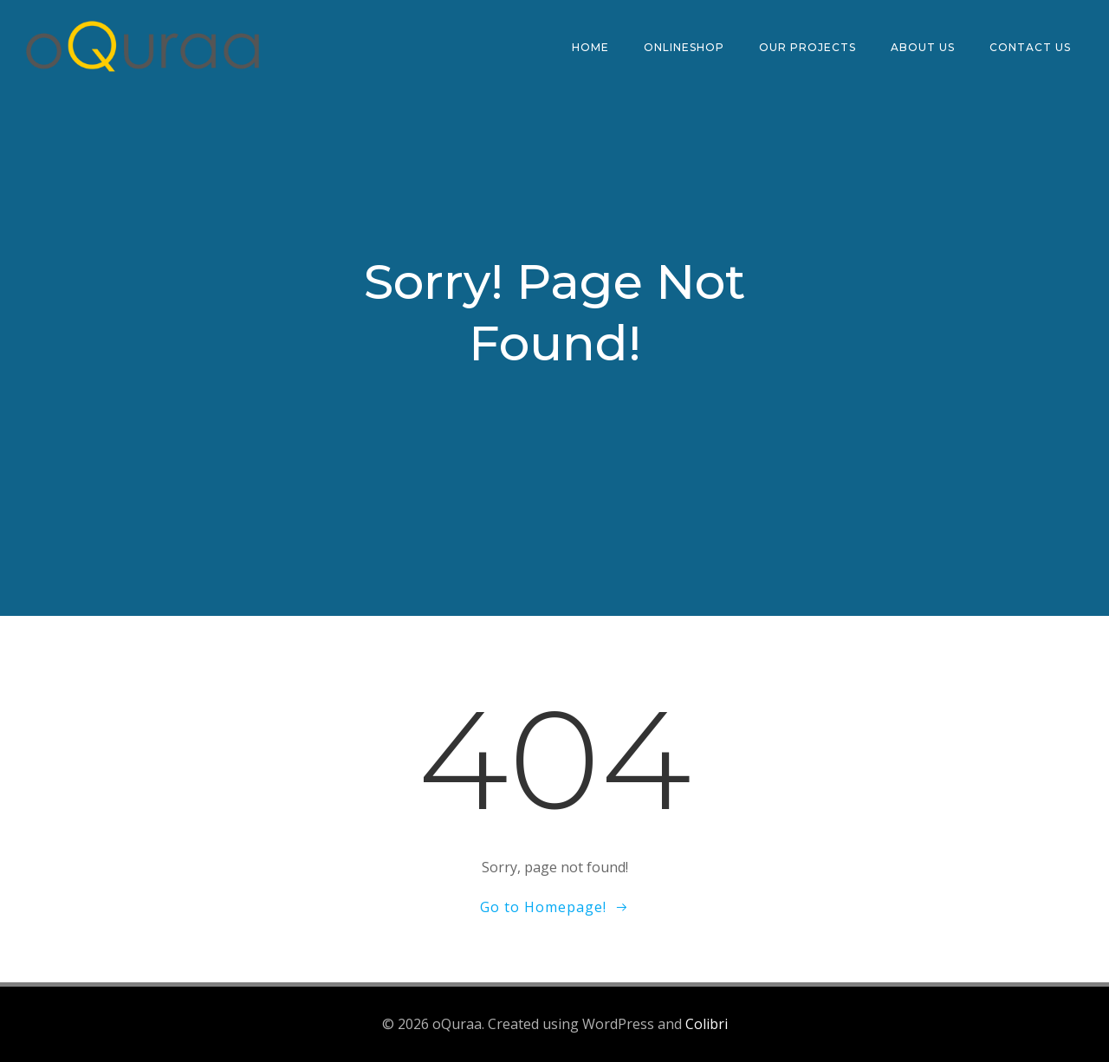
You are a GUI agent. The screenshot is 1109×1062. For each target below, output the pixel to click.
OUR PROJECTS (807, 47)
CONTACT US (1030, 47)
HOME (590, 47)
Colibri (706, 1023)
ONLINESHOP (684, 47)
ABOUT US (923, 47)
